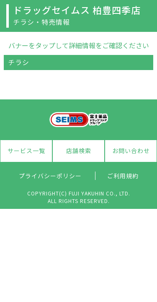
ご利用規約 (123, 176)
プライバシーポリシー (50, 176)
